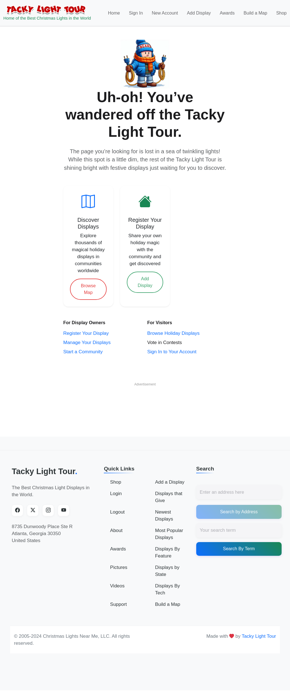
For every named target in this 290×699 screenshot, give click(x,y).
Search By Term (239, 548)
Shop (281, 13)
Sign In (136, 13)
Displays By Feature (167, 552)
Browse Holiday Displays (173, 333)
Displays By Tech (167, 589)
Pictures (118, 567)
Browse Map (88, 289)
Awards (227, 13)
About (116, 530)
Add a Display (169, 482)
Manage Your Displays (87, 342)
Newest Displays (164, 515)
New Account (165, 13)
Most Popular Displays (169, 534)
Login (116, 493)
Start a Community (83, 351)
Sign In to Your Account (172, 351)
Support (118, 604)
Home (114, 13)
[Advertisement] (145, 401)
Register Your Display (86, 333)
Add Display (199, 13)
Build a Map (255, 13)
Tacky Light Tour (44, 471)
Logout (117, 512)
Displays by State (167, 571)
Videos (117, 586)
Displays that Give (168, 497)
